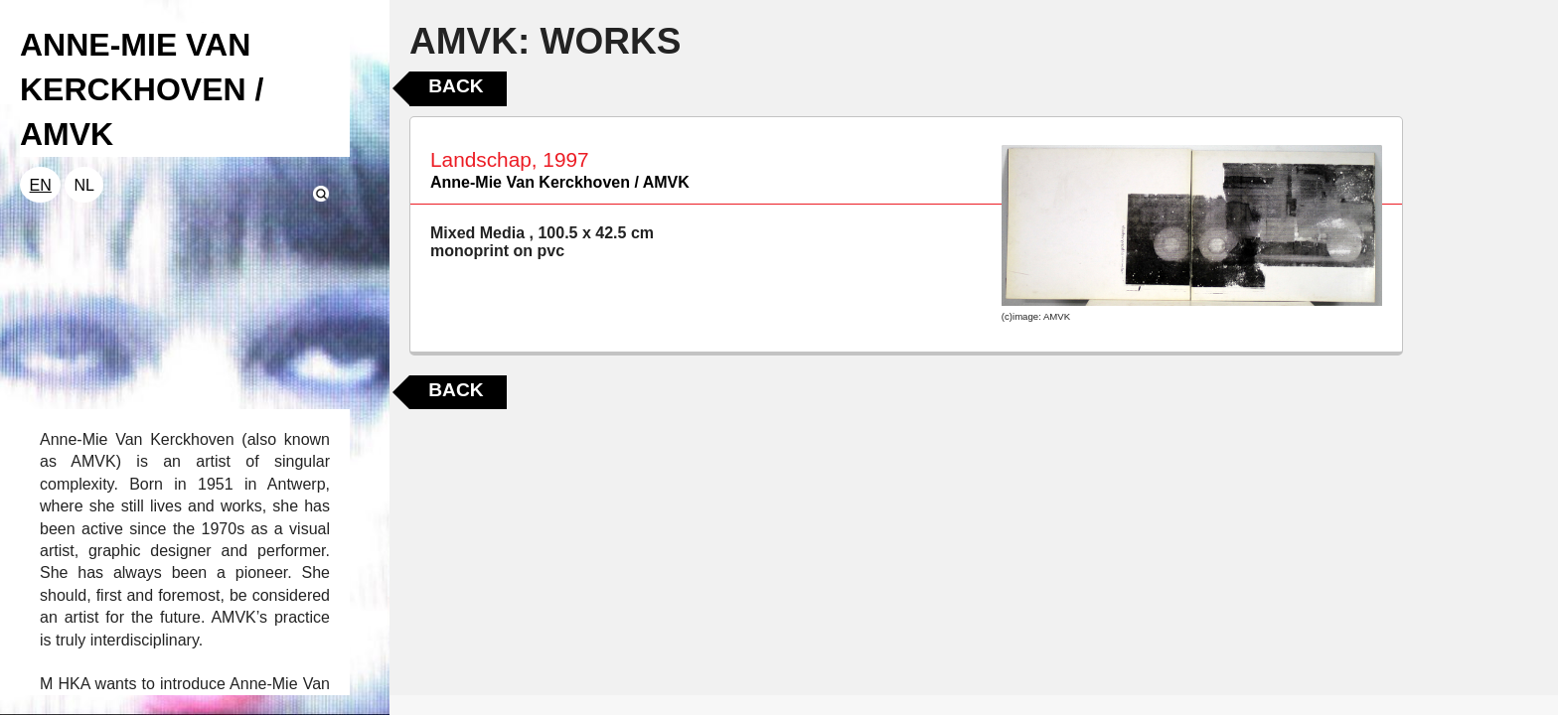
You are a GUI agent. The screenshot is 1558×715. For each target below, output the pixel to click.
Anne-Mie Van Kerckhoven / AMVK (560, 182)
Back (455, 85)
